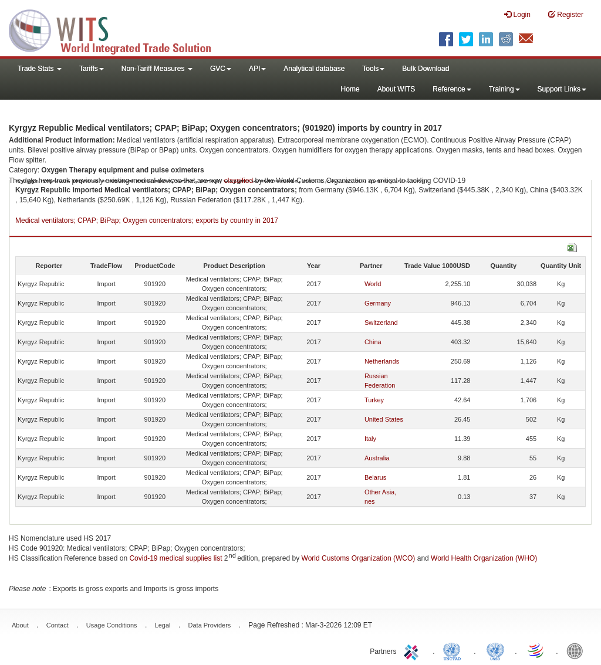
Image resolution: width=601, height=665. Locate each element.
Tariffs (91, 69)
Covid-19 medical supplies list (175, 558)
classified (238, 181)
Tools (373, 69)
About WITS (396, 89)
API (257, 69)
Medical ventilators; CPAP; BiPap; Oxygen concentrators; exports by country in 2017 (146, 220)
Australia (377, 458)
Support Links (562, 89)
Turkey (374, 399)
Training (504, 89)
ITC (413, 650)
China (372, 341)
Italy (370, 438)
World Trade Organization (536, 650)
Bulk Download (425, 69)
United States (383, 419)
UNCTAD (454, 650)
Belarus (375, 477)
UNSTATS (495, 650)
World (372, 283)
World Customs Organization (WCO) (359, 558)
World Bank (577, 650)
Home (350, 89)
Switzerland (381, 322)
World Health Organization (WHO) (484, 558)
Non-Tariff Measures (157, 69)
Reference (452, 89)
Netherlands (381, 361)
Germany (377, 303)
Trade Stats (40, 69)
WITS (117, 29)
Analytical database (314, 69)
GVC (220, 69)
